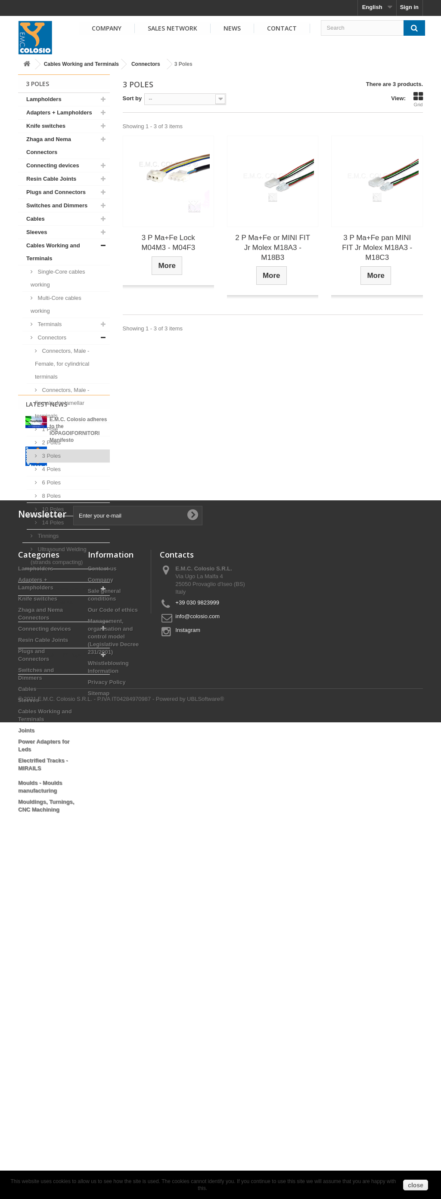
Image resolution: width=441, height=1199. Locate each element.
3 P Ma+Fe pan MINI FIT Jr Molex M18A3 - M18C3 (377, 248)
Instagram (187, 965)
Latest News (46, 697)
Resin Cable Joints (51, 179)
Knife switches (45, 126)
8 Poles (50, 496)
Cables (35, 219)
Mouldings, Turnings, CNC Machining (61, 661)
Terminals (49, 324)
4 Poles (50, 469)
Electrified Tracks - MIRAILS (51, 608)
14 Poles (52, 522)
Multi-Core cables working (56, 304)
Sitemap (99, 1028)
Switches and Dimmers (56, 205)
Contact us (102, 903)
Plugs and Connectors (56, 192)
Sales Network (172, 28)
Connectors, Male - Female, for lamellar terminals (62, 403)
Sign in (409, 7)
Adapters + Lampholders (59, 112)
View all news (64, 795)
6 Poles (50, 482)
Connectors (145, 64)
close (415, 1185)
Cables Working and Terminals (81, 64)
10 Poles (52, 509)
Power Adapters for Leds (59, 589)
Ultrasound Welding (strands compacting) (59, 555)
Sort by (132, 98)
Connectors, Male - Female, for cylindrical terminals (62, 364)
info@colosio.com (197, 951)
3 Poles (50, 456)
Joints (34, 575)
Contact (282, 28)
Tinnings (47, 536)
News (232, 28)
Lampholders (44, 99)
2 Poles (50, 442)
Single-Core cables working (58, 278)
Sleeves (36, 232)
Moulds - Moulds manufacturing (48, 634)
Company (106, 28)
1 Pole (49, 429)
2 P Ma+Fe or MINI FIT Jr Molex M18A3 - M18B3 (272, 248)
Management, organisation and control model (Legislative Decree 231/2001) (113, 971)
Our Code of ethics (113, 945)
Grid (418, 99)
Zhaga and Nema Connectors (48, 145)
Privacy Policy (107, 1017)
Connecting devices (52, 165)
